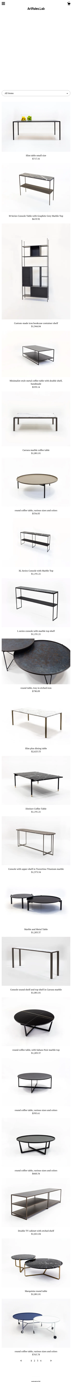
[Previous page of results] (21, 1289)
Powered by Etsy (36, 1376)
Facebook (36, 1344)
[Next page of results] (51, 1289)
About (36, 1321)
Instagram (36, 1348)
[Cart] (68, 4)
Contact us (36, 1325)
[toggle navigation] (3, 3)
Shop (36, 1316)
